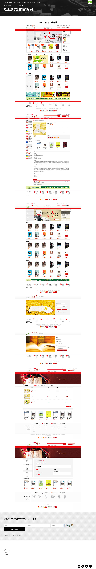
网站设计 (11, 2)
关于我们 (29, 2)
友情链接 (65, 565)
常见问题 (34, 2)
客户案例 (6, 2)
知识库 (69, 565)
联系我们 (39, 2)
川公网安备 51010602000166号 (77, 565)
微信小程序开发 (17, 2)
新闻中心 (24, 2)
